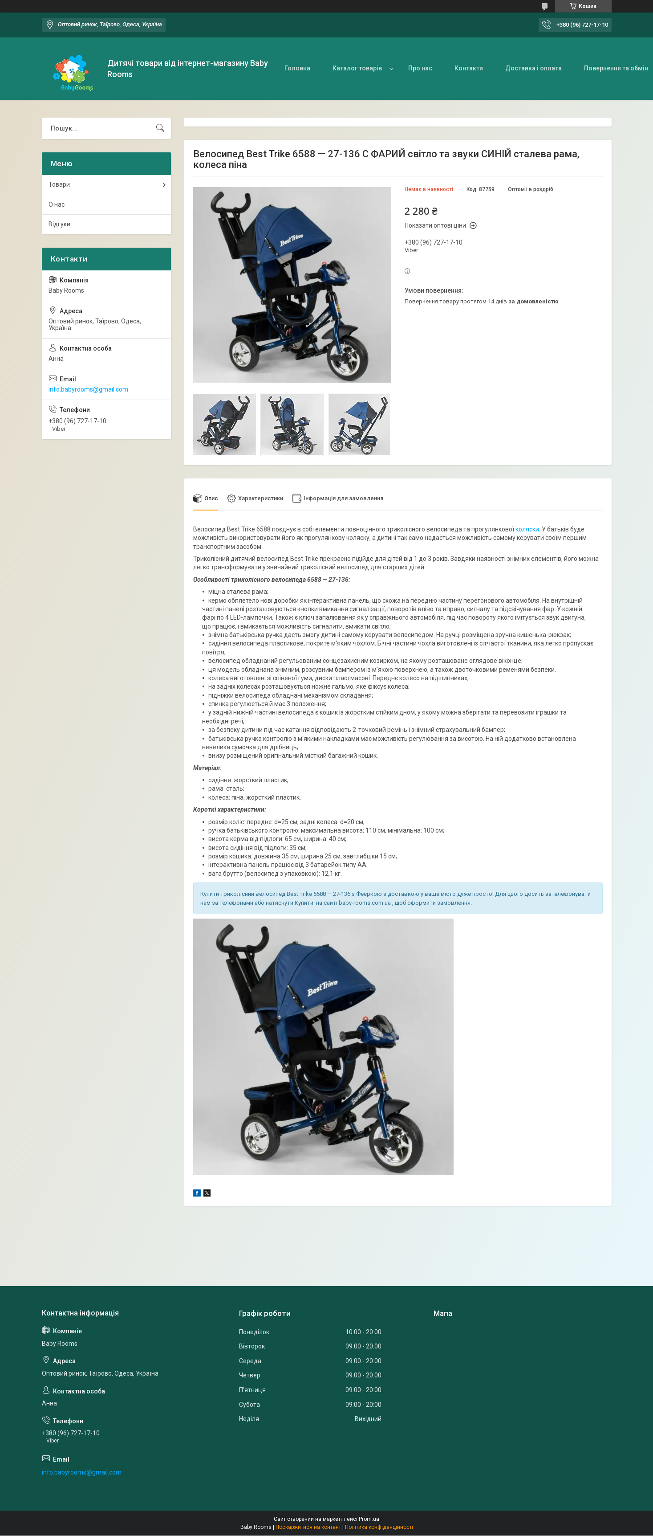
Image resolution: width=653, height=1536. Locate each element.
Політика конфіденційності (379, 1527)
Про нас (420, 68)
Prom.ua (369, 1519)
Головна (297, 68)
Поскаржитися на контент (308, 1527)
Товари (59, 184)
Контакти (468, 68)
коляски (527, 529)
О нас (57, 204)
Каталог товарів (357, 68)
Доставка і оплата (533, 68)
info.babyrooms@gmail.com (88, 389)
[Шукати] (160, 128)
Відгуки (59, 224)
